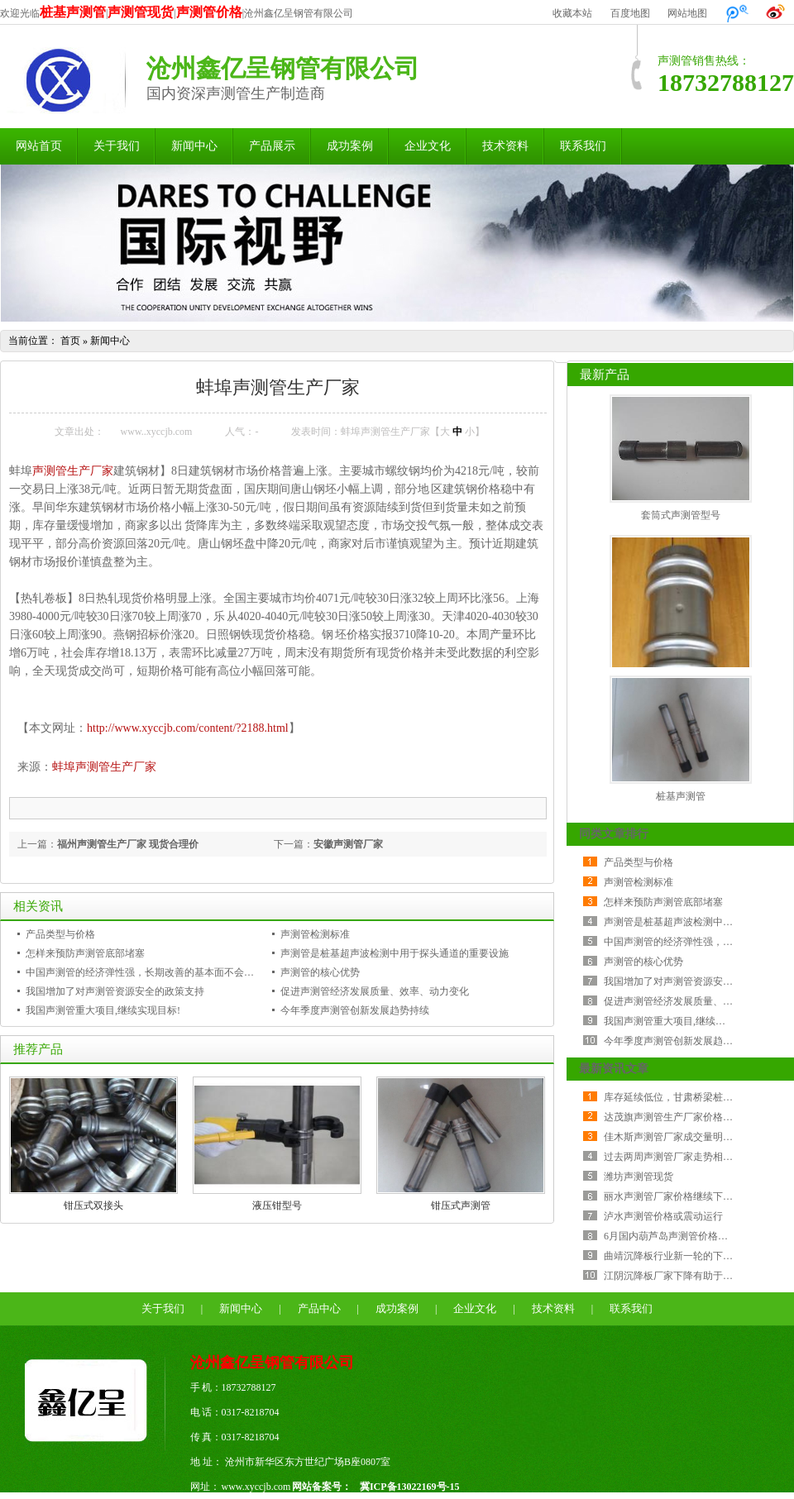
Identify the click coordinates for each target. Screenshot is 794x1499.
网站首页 (39, 146)
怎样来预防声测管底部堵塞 (85, 953)
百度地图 (630, 13)
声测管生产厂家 (72, 471)
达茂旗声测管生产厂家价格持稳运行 (683, 1117)
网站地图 (687, 13)
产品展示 (272, 146)
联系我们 (583, 146)
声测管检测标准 (315, 934)
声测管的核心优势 (320, 972)
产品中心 (319, 1308)
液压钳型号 (277, 1205)
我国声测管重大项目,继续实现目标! (103, 1010)
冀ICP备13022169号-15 (410, 1486)
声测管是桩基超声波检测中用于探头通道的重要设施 (394, 953)
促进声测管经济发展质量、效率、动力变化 (374, 991)
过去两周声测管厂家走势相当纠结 (678, 1156)
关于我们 (116, 146)
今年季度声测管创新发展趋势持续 (354, 1010)
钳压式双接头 (93, 1205)
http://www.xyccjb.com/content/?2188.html (188, 728)
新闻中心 (194, 146)
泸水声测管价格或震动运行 (663, 1216)
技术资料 (505, 146)
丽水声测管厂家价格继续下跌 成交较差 (689, 1196)
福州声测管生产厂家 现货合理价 (127, 844)
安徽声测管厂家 (348, 844)
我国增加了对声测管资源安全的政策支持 (115, 991)
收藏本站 (572, 13)
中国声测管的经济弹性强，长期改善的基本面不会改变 (145, 972)
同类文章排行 (613, 834)
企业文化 (427, 146)
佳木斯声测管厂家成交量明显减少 (678, 1137)
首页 (70, 340)
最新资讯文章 (613, 1068)
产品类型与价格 (60, 934)
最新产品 (604, 374)
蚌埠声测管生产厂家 (104, 767)
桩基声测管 (681, 796)
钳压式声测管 (460, 1205)
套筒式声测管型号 (680, 515)
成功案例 (350, 146)
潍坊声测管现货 (638, 1176)
